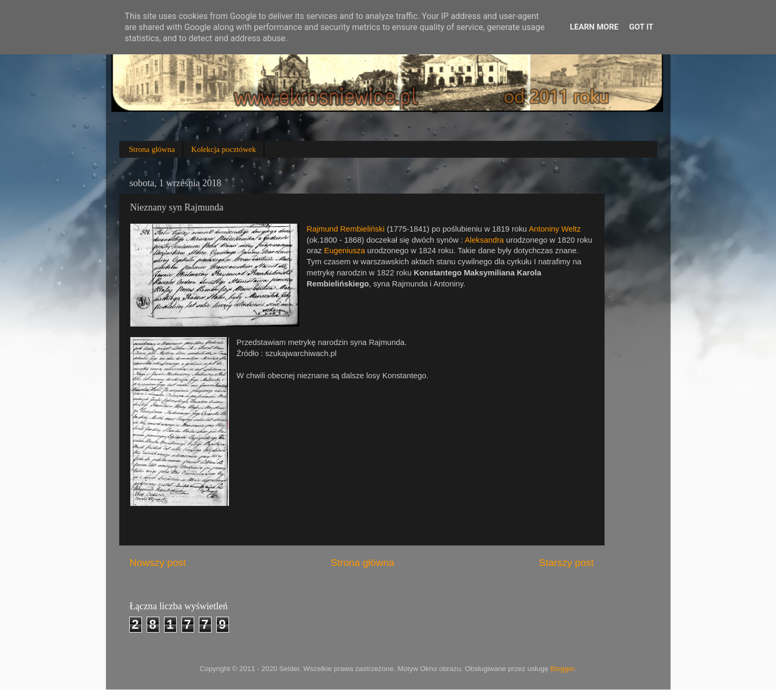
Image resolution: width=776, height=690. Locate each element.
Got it (641, 27)
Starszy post (566, 562)
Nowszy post (158, 562)
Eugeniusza (344, 250)
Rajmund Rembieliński (345, 229)
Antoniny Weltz (555, 229)
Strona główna (152, 149)
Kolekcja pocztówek (223, 149)
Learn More (594, 27)
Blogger (562, 669)
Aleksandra (484, 240)
